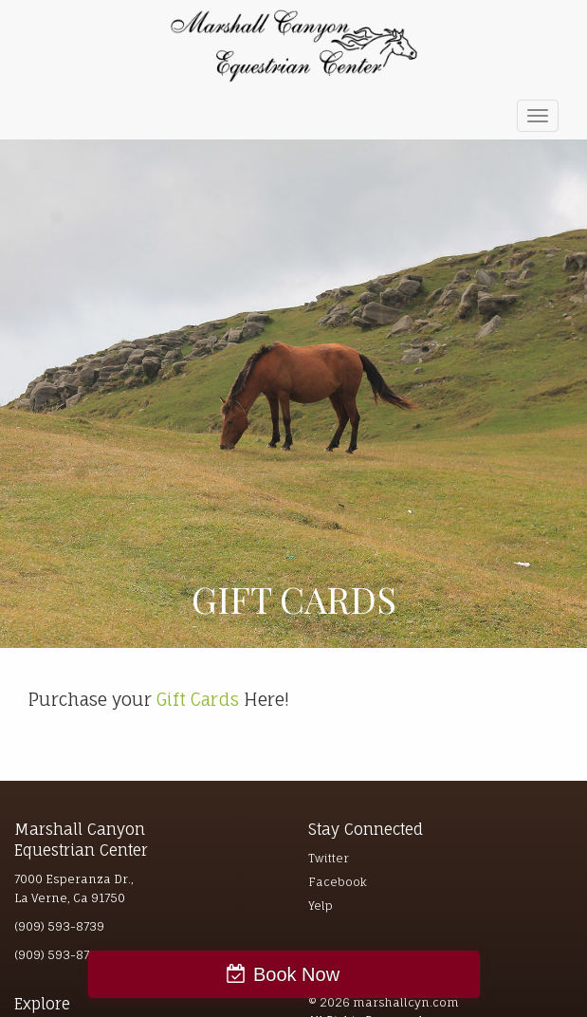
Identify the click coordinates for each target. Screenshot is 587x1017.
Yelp (320, 905)
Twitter (328, 858)
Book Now (296, 974)
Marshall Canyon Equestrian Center (294, 46)
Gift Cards (197, 699)
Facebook (337, 882)
